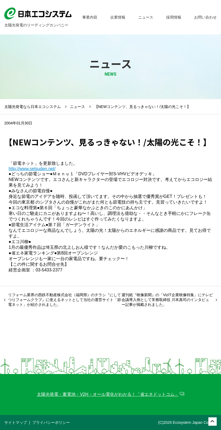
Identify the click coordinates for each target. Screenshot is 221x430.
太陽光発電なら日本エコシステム (32, 106)
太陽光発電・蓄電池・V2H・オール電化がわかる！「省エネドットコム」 (108, 394)
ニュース (77, 106)
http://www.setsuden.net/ (32, 168)
